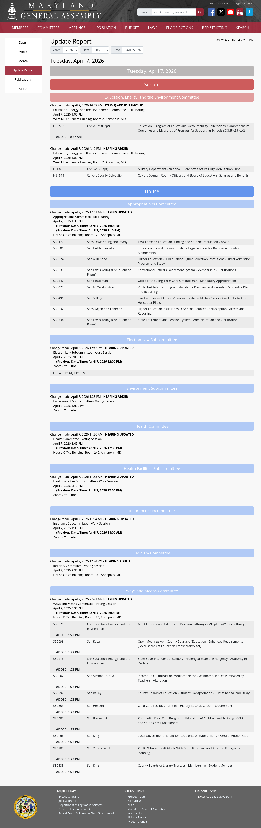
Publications (23, 79)
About (23, 89)
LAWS (152, 27)
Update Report (23, 70)
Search (144, 12)
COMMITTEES (48, 27)
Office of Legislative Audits (75, 809)
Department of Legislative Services (80, 805)
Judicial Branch (67, 801)
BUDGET (132, 27)
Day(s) (23, 42)
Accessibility (136, 813)
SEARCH (242, 27)
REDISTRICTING (214, 27)
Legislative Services (220, 3)
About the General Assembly (146, 809)
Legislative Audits (244, 3)
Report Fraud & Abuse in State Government (86, 813)
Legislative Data (222, 796)
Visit (131, 805)
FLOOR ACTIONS (179, 27)
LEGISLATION (105, 27)
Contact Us (135, 801)
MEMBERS (20, 27)
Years (56, 50)
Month (23, 61)
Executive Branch (69, 796)
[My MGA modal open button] (239, 12)
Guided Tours (137, 796)
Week (23, 52)
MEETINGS (76, 27)
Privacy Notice (137, 817)
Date (86, 50)
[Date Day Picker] (132, 50)
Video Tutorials (137, 821)
